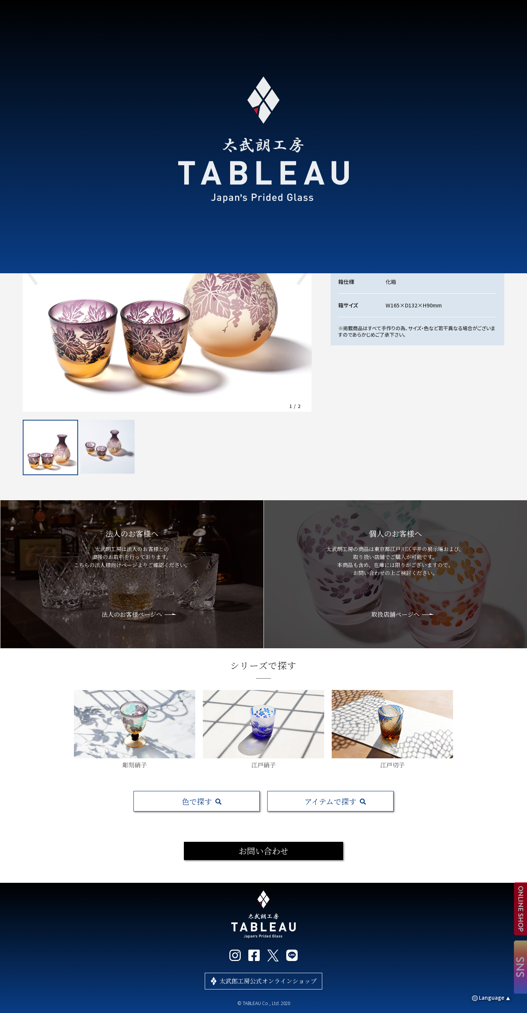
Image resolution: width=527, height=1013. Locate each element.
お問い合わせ (263, 851)
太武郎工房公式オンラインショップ (268, 981)
